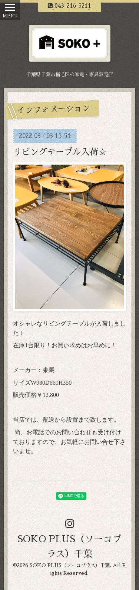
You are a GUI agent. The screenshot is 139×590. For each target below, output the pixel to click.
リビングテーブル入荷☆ (64, 152)
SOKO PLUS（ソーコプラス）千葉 (70, 565)
